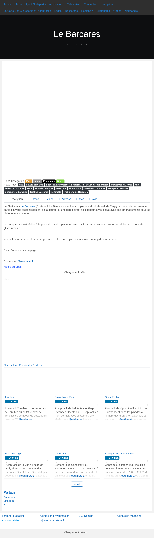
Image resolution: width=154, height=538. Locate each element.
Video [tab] (48, 199)
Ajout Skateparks (36, 4)
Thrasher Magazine (13, 515)
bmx (21, 184)
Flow (28, 181)
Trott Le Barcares (39, 192)
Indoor (37, 181)
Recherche (71, 10)
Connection (90, 4)
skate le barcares (44, 188)
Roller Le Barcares (14, 188)
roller (137, 184)
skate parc (61, 188)
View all (77, 484)
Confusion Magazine (129, 515)
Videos (117, 10)
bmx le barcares (34, 184)
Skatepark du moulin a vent (119, 453)
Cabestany (60, 453)
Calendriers (73, 4)
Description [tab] (14, 199)
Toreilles (9, 397)
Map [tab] (79, 199)
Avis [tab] (92, 199)
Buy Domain (86, 515)
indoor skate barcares (57, 184)
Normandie (131, 10)
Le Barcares (77, 184)
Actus (19, 4)
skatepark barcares (118, 188)
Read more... (27, 419)
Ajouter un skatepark (52, 520)
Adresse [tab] (64, 199)
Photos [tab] (33, 199)
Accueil (8, 4)
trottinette (56, 192)
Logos (58, 10)
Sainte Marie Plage (65, 397)
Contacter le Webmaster (54, 515)
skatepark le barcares (16, 192)
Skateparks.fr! (26, 261)
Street (60, 181)
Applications (56, 4)
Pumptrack (49, 181)
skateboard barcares (94, 188)
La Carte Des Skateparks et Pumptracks (27, 10)
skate (29, 188)
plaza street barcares (97, 184)
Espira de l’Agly (13, 453)
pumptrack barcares (121, 184)
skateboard (75, 188)
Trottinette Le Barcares (76, 192)
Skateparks (103, 10)
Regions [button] (86, 10)
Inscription (107, 4)
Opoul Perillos (112, 397)
